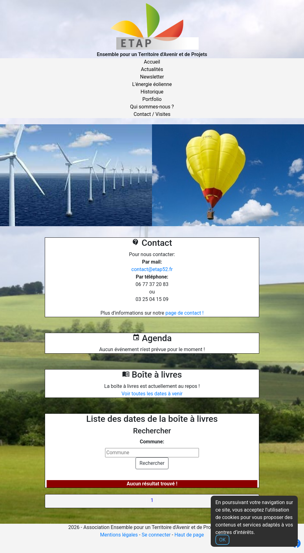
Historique (151, 92)
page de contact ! (184, 313)
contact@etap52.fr (152, 269)
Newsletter (152, 77)
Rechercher (152, 463)
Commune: (152, 442)
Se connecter (156, 535)
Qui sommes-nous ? (152, 107)
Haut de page (189, 535)
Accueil (152, 62)
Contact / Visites (152, 114)
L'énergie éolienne (152, 84)
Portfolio (152, 99)
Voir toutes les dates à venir (152, 394)
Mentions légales (119, 535)
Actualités (152, 69)
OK (222, 540)
